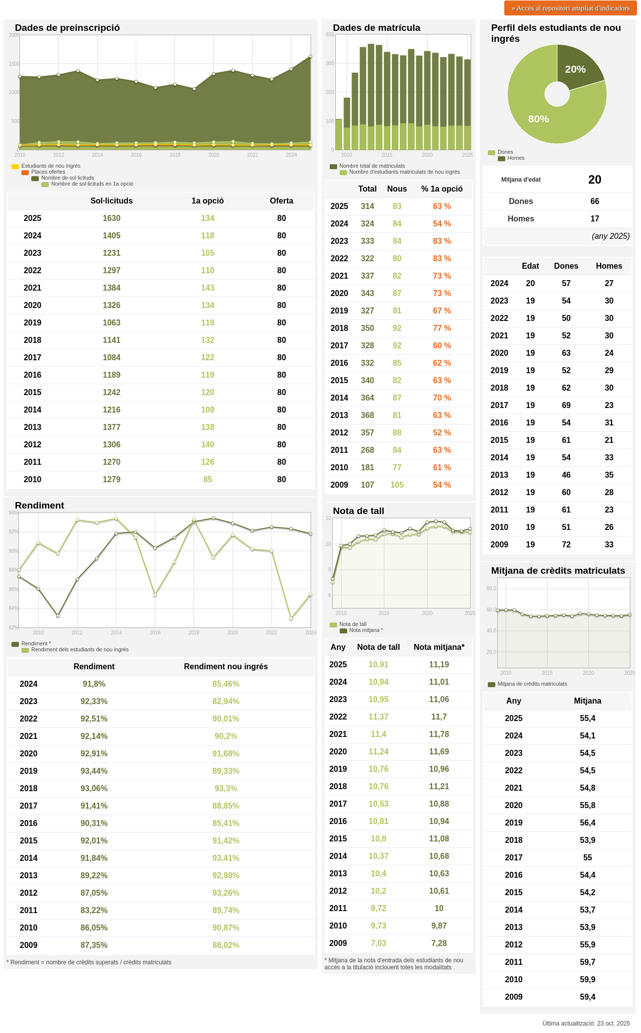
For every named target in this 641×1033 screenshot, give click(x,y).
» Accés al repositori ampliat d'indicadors (571, 8)
